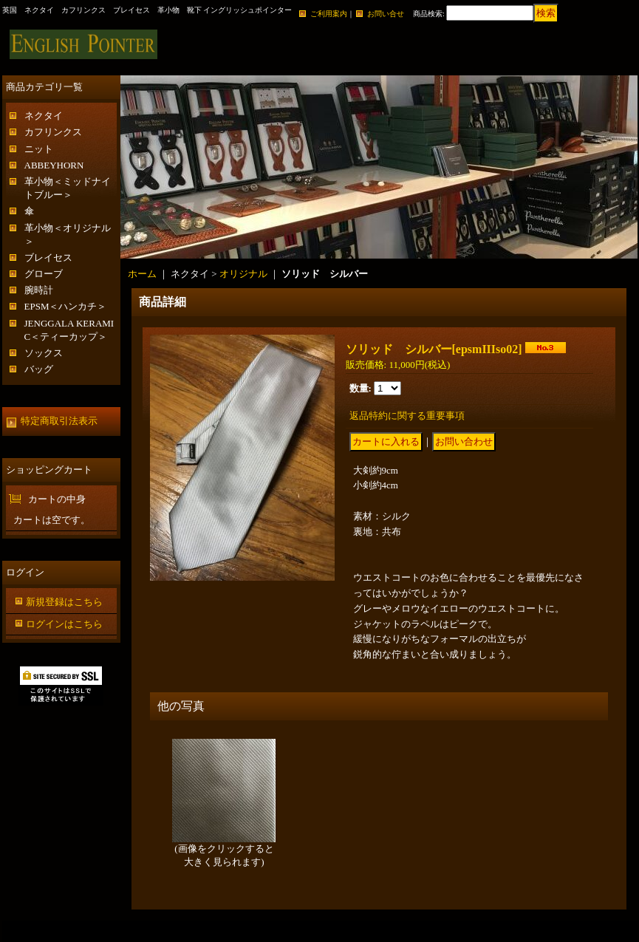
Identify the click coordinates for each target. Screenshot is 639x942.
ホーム (142, 273)
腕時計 (38, 290)
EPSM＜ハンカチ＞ (65, 306)
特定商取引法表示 (59, 420)
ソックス (43, 352)
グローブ (43, 273)
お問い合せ (385, 14)
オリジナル (243, 273)
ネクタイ (43, 115)
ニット (38, 148)
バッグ (38, 369)
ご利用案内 (328, 14)
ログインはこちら (64, 623)
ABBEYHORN (54, 165)
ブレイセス (48, 257)
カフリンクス (53, 131)
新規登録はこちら (64, 601)
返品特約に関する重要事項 (407, 415)
